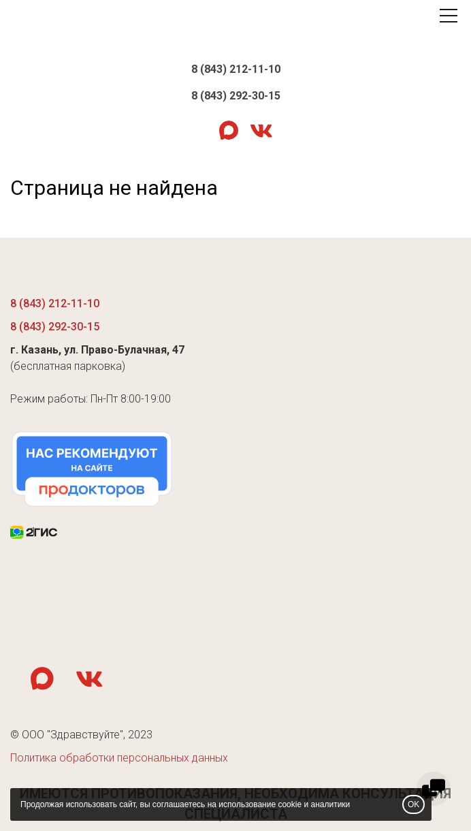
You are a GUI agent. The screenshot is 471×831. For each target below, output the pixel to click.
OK (413, 804)
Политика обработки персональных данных (119, 757)
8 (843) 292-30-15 (235, 95)
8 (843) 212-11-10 (235, 69)
